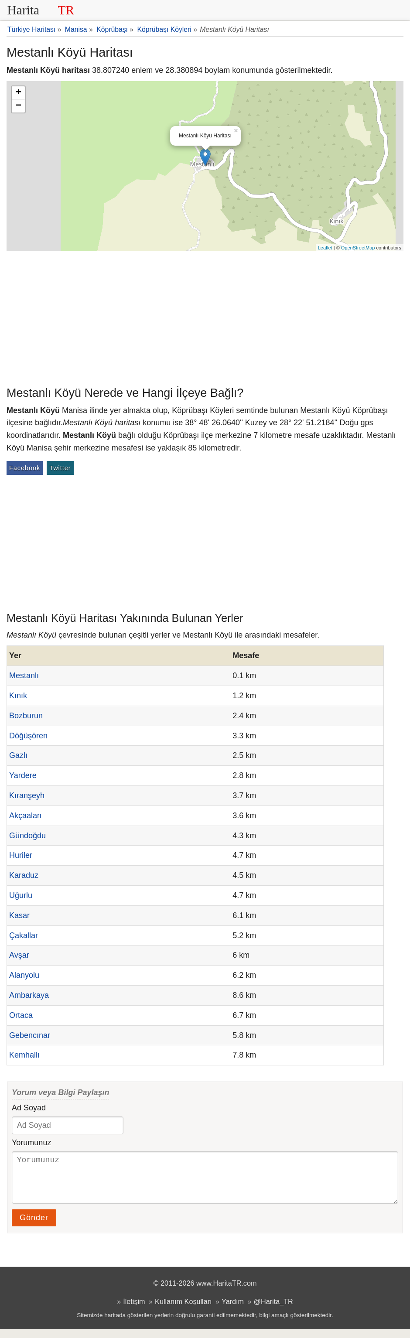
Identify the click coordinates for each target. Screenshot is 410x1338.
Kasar (19, 915)
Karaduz (23, 875)
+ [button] (18, 92)
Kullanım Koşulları (183, 1310)
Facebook (24, 467)
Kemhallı (24, 1055)
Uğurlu (20, 895)
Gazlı (18, 755)
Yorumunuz (31, 1142)
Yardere (23, 775)
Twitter (60, 467)
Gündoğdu (27, 835)
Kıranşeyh (26, 795)
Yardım (233, 1310)
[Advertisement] (205, 317)
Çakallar (23, 935)
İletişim (134, 1310)
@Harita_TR (273, 1310)
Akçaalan (25, 815)
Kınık (18, 695)
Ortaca (21, 1015)
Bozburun (26, 715)
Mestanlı (24, 675)
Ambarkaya (29, 995)
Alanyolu (24, 975)
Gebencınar (29, 1035)
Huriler (20, 855)
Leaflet (325, 247)
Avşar (19, 955)
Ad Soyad (29, 1107)
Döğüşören (28, 735)
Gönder (34, 1226)
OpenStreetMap (358, 247)
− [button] (18, 106)
